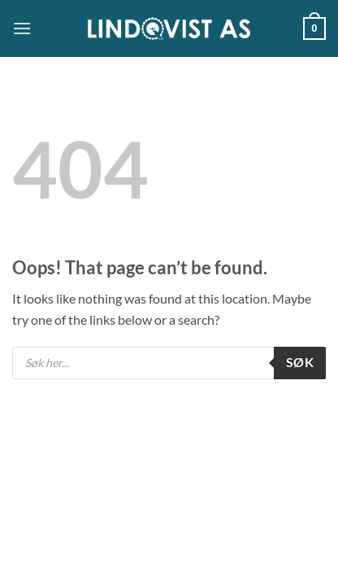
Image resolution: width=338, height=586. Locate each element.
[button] (22, 28)
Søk (300, 362)
